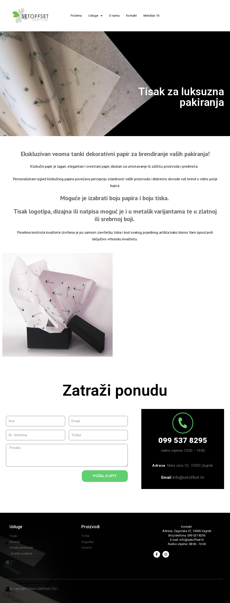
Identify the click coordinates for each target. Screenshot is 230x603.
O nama (114, 15)
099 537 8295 (182, 440)
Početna (76, 15)
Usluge (95, 16)
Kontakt (131, 15)
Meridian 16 (151, 15)
